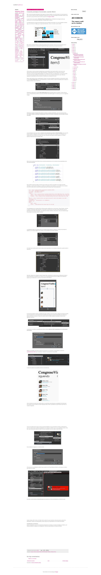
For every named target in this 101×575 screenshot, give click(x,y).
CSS (17, 45)
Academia (19, 29)
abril (74, 76)
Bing (21, 31)
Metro (21, 16)
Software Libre (18, 56)
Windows (49, 551)
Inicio (48, 560)
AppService (21, 57)
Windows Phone (53, 551)
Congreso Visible (51, 16)
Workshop (16, 42)
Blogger (56, 571)
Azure (23, 44)
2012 (73, 82)
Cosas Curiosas (21, 32)
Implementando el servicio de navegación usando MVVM (78, 55)
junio (74, 73)
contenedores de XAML (31, 351)
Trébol (20, 44)
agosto (74, 70)
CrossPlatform (22, 42)
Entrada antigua (65, 560)
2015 (73, 48)
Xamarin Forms (20, 26)
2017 (73, 45)
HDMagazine (17, 49)
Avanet (17, 31)
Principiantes (17, 17)
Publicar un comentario (32, 558)
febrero (74, 79)
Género (16, 40)
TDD (17, 43)
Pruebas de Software (19, 54)
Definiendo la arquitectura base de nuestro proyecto (79, 62)
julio (74, 71)
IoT (23, 28)
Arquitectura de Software (19, 30)
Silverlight (16, 55)
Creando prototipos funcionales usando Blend (78, 57)
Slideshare (19, 33)
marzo (74, 77)
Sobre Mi (20, 22)
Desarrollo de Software (19, 18)
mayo (74, 74)
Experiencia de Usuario (19, 34)
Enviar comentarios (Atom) (36, 562)
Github (21, 48)
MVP (22, 59)
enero (74, 80)
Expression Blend (39, 551)
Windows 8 (19, 19)
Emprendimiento (17, 58)
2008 (73, 88)
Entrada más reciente (30, 560)
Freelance (16, 47)
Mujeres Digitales (19, 41)
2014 (73, 50)
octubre (74, 68)
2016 (73, 47)
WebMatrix (16, 57)
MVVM (16, 22)
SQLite (21, 61)
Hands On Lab (21, 40)
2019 (73, 44)
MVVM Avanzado (44, 551)
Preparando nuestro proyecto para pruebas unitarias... (79, 60)
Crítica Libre (21, 46)
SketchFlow (21, 55)
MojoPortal (16, 60)
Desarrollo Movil (18, 27)
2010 (73, 85)
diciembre (75, 53)
